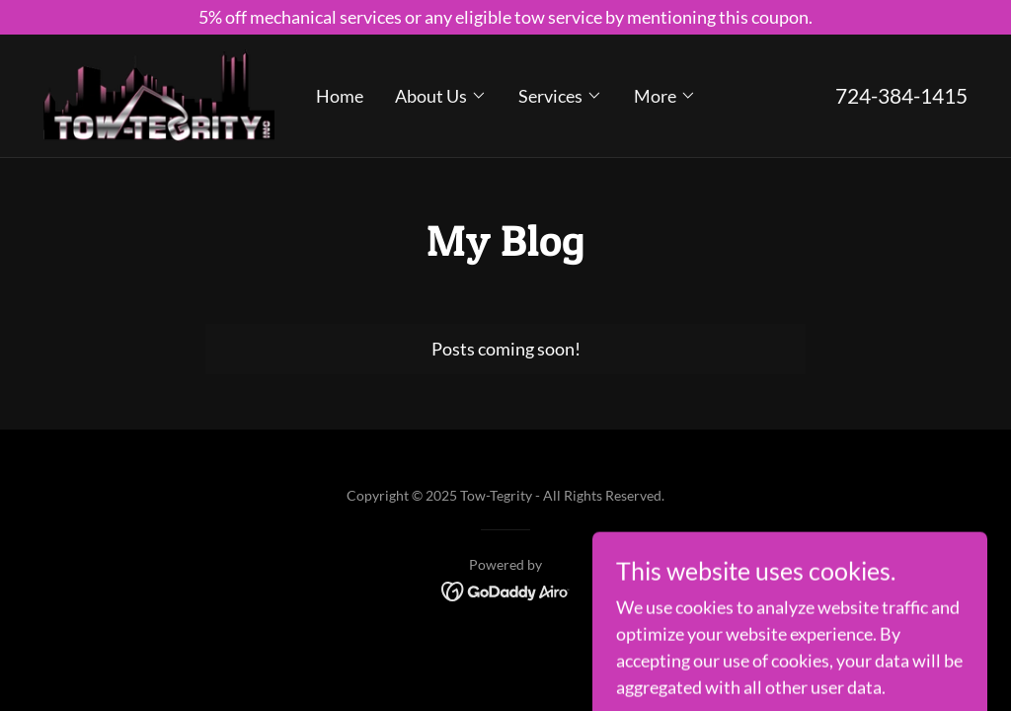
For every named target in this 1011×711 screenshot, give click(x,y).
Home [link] (339, 96)
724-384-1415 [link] (901, 95)
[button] (441, 96)
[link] (158, 94)
